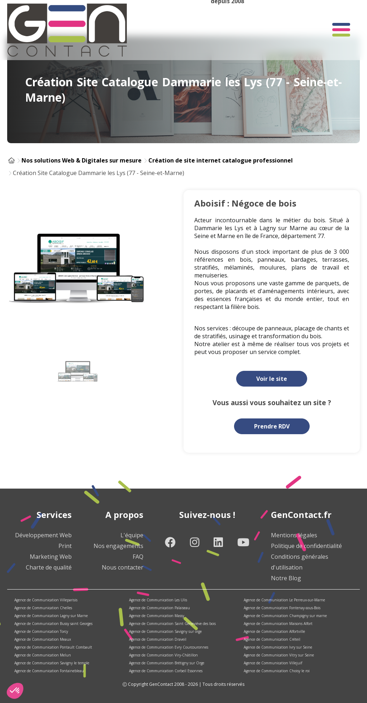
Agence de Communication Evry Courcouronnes (168, 647)
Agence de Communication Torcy (41, 631)
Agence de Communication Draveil (157, 639)
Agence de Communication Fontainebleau (49, 670)
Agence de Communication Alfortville (274, 631)
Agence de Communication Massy (156, 615)
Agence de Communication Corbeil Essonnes (165, 670)
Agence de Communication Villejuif (273, 662)
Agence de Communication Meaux (42, 639)
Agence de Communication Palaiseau (159, 607)
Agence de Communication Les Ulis (158, 599)
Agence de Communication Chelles (43, 607)
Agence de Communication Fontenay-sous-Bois (282, 607)
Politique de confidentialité (306, 546)
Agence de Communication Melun (42, 655)
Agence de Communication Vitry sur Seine (279, 655)
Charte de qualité (49, 567)
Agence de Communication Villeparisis (45, 599)
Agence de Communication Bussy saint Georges (53, 623)
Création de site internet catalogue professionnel (220, 160)
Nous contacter (122, 567)
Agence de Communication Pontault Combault (53, 647)
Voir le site (271, 379)
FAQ (138, 557)
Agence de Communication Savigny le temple (51, 662)
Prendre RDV (272, 426)
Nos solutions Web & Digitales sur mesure (82, 160)
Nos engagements (118, 546)
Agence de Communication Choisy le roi (277, 670)
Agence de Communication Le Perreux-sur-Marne (284, 599)
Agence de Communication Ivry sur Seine (278, 647)
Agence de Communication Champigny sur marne (285, 615)
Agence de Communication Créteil (272, 639)
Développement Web (43, 535)
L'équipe (131, 535)
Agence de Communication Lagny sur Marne (51, 615)
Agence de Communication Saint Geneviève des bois (172, 623)
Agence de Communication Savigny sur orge (165, 631)
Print (65, 546)
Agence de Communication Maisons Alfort (278, 623)
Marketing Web (51, 557)
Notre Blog (286, 578)
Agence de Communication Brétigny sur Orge (166, 662)
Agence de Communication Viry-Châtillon (163, 655)
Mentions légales (294, 535)
